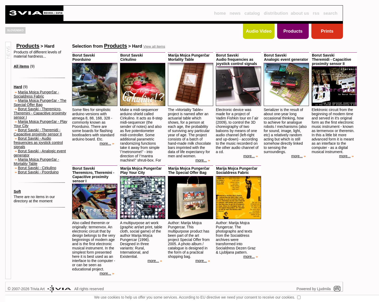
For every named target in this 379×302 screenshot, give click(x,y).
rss (316, 13)
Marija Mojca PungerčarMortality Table (189, 57)
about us (300, 13)
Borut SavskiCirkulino (131, 57)
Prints (327, 31)
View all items (154, 46)
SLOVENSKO (15, 30)
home (220, 13)
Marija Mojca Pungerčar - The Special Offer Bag (40, 102)
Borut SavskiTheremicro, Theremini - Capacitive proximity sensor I (93, 174)
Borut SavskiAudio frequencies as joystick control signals (236, 59)
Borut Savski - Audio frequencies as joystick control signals (38, 142)
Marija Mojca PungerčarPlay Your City (141, 170)
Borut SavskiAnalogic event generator (286, 57)
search (330, 13)
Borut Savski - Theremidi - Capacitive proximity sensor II (38, 132)
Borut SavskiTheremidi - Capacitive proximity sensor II (331, 59)
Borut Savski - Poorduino (38, 172)
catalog (252, 13)
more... (106, 143)
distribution (276, 13)
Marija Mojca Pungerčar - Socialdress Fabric (36, 94)
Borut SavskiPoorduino (83, 57)
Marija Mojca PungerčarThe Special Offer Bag (189, 170)
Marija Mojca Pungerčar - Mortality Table (36, 161)
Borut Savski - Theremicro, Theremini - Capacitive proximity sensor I (40, 113)
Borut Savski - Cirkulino (37, 168)
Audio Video (259, 31)
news (235, 13)
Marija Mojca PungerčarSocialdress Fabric (236, 170)
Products (293, 31)
